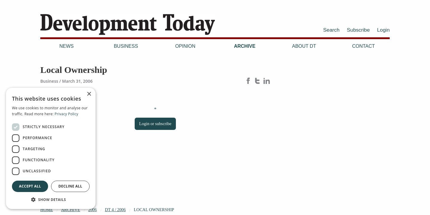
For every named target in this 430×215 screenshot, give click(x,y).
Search (331, 30)
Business (126, 46)
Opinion (185, 46)
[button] (51, 199)
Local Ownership (154, 209)
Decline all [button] (70, 186)
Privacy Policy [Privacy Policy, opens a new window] (66, 113)
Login (383, 30)
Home (46, 209)
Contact (363, 46)
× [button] (89, 94)
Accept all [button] (30, 186)
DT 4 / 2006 (115, 209)
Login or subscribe (155, 123)
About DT (304, 46)
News (66, 46)
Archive (244, 46)
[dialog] (51, 148)
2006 (92, 209)
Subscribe (358, 30)
